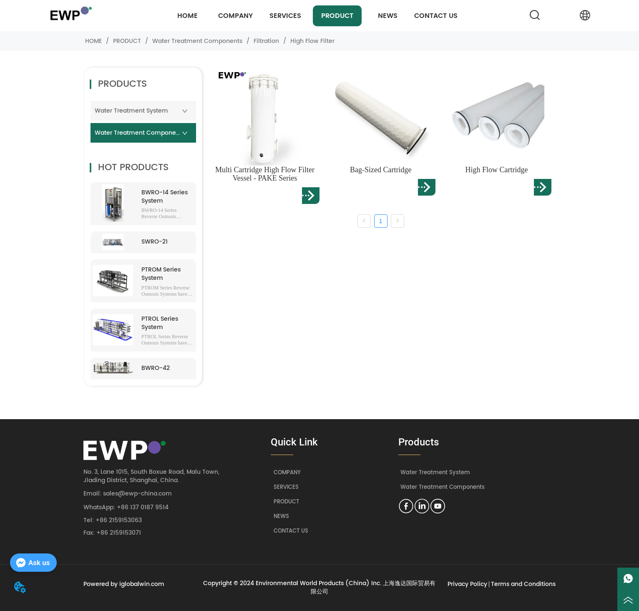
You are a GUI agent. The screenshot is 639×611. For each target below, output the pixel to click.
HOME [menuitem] (187, 15)
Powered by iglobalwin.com (123, 584)
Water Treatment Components (197, 41)
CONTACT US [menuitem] (436, 15)
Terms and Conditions (523, 584)
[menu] (311, 15)
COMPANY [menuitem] (235, 15)
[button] (285, 16)
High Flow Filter (312, 41)
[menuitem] (285, 15)
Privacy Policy (467, 584)
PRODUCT (127, 41)
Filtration (266, 41)
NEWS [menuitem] (387, 15)
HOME (93, 41)
